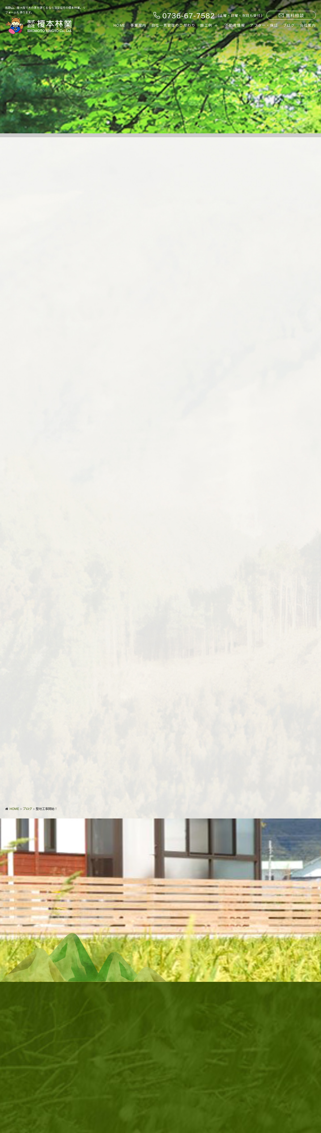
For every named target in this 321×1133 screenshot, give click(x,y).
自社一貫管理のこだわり (173, 25)
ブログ (289, 25)
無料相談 (291, 16)
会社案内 (308, 25)
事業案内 (138, 25)
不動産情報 (235, 25)
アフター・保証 (264, 25)
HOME (119, 25)
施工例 (206, 25)
